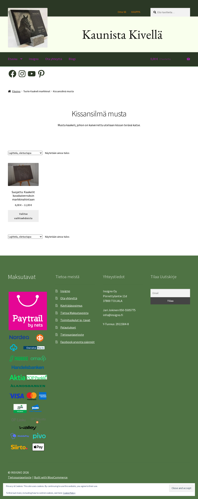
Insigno (34, 59)
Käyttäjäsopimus (71, 305)
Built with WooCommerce (51, 477)
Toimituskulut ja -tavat (75, 320)
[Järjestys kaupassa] (25, 153)
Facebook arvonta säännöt (77, 342)
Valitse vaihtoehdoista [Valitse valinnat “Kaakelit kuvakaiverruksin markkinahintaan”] (23, 216)
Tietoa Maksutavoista (74, 313)
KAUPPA (135, 12)
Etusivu (12, 59)
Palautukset (68, 327)
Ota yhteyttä (53, 59)
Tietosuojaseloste (72, 334)
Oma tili (122, 12)
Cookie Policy (69, 492)
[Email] (170, 293)
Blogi (72, 59)
